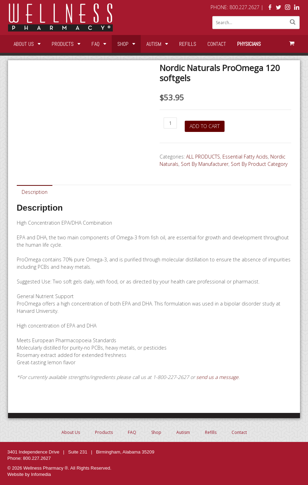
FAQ (95, 44)
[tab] (34, 191)
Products (63, 44)
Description (34, 192)
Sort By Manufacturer (204, 164)
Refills (187, 44)
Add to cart (205, 126)
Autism (153, 44)
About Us (24, 44)
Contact (216, 44)
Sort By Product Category (259, 164)
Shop (123, 44)
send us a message (217, 377)
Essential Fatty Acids (245, 156)
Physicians (249, 44)
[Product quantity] (170, 123)
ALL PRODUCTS (203, 156)
